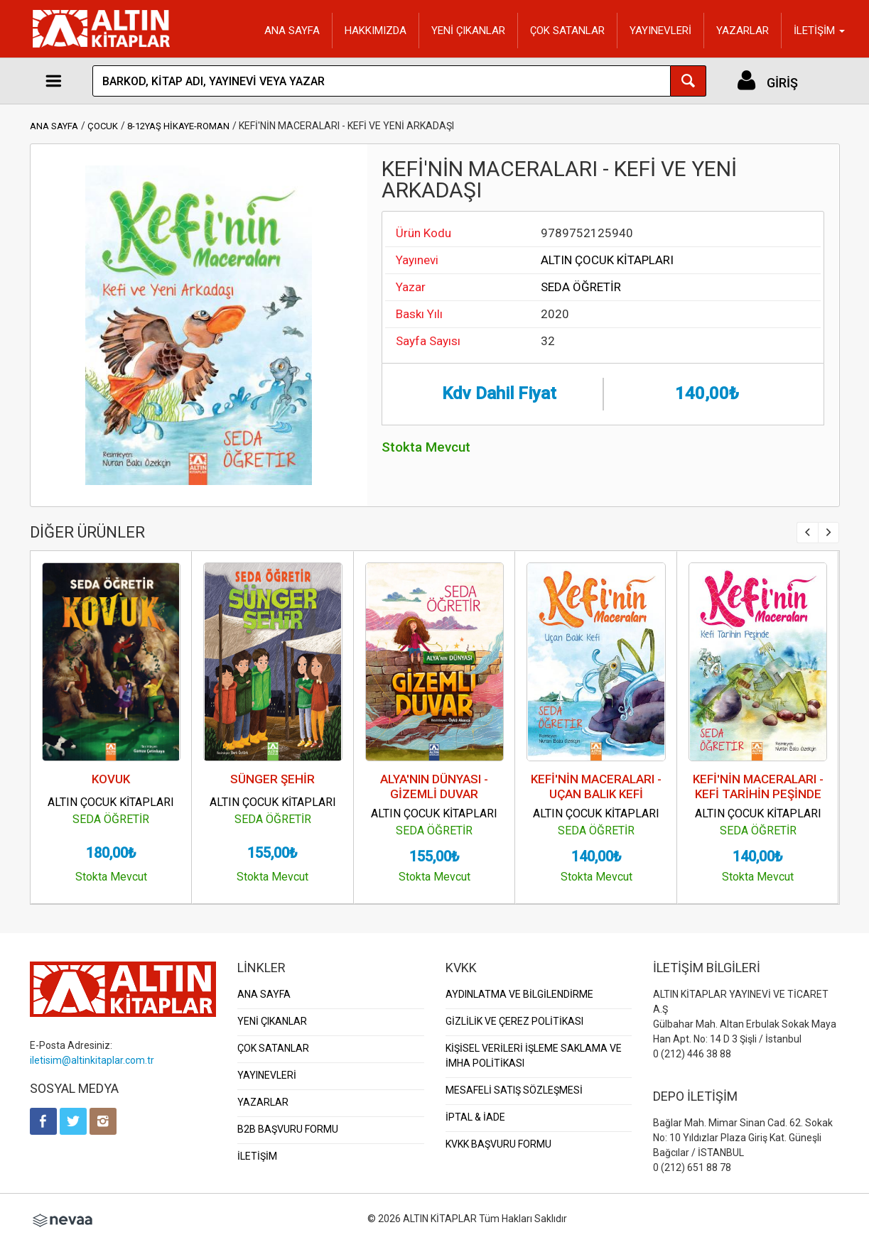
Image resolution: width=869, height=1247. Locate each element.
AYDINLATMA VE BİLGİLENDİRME (519, 994)
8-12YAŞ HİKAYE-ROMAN (178, 126)
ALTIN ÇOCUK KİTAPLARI (607, 260)
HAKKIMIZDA (375, 30)
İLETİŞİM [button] (819, 30)
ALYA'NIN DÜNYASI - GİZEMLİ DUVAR (434, 786)
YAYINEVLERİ (660, 30)
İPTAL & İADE (475, 1117)
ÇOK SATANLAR (567, 30)
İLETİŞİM (257, 1156)
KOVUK (111, 779)
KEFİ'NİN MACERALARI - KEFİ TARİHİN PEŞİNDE (758, 786)
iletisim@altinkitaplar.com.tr (92, 1060)
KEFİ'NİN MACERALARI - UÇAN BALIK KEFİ (596, 786)
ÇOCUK (102, 126)
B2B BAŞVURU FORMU (287, 1129)
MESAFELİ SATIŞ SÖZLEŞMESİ (514, 1090)
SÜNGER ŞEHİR (272, 779)
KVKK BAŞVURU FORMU (498, 1144)
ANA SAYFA (292, 30)
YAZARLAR (742, 30)
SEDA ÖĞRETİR (581, 287)
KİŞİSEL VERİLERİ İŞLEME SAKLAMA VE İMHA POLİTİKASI (534, 1055)
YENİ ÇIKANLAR (468, 30)
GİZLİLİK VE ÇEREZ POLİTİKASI (514, 1021)
